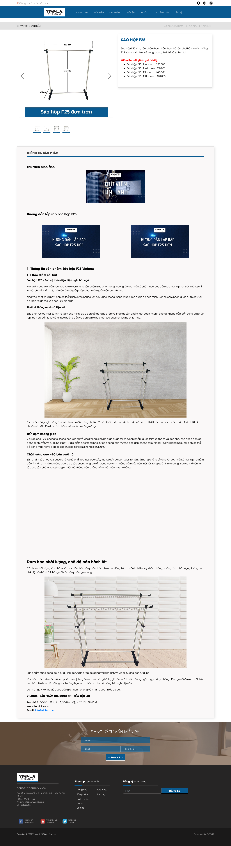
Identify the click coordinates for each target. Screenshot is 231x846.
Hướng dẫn (162, 12)
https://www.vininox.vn (34, 801)
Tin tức (144, 12)
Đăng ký (115, 757)
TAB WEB (210, 834)
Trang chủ (81, 12)
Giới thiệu (98, 12)
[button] (109, 76)
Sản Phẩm (114, 12)
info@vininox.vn (44, 710)
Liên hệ (178, 12)
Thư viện (130, 12)
